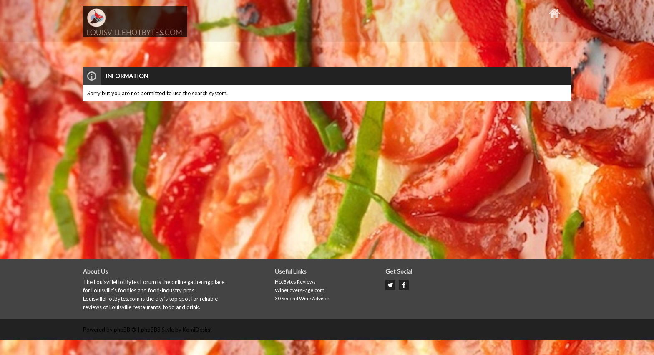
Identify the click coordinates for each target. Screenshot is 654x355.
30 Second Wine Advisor (302, 298)
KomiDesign (197, 329)
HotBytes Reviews (295, 282)
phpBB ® (125, 329)
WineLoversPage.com (299, 290)
